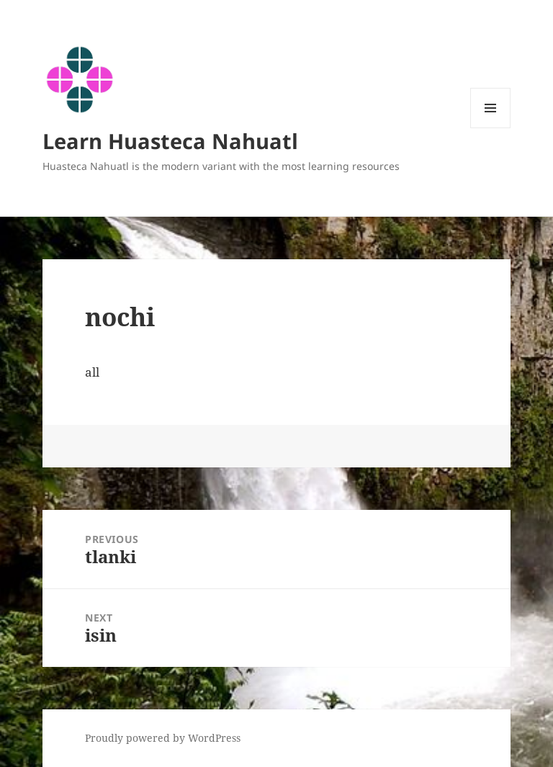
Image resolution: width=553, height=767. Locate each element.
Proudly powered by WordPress (162, 738)
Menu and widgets (491, 127)
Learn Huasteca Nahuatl (170, 141)
